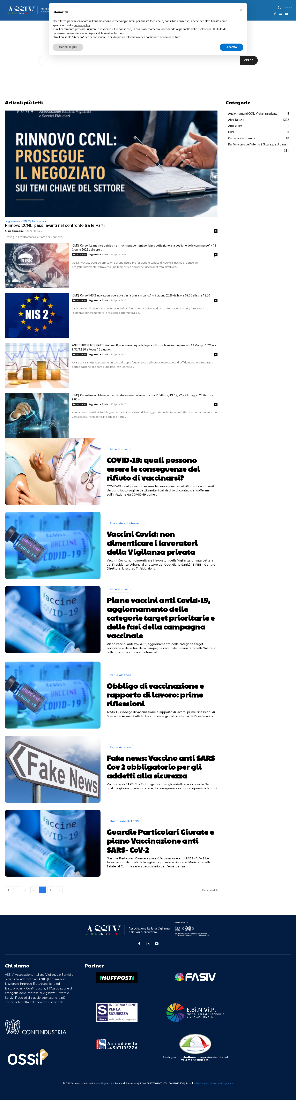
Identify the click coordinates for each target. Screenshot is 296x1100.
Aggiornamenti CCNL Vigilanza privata (26, 221)
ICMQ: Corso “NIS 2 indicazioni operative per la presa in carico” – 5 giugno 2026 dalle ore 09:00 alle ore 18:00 (141, 295)
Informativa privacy (222, 1083)
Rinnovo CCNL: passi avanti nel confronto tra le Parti (55, 225)
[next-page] (59, 890)
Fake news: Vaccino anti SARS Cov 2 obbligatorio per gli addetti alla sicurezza (161, 767)
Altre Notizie (119, 449)
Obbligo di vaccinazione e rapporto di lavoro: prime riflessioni (155, 694)
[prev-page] (8, 890)
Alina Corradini (14, 230)
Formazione (79, 254)
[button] (280, 7)
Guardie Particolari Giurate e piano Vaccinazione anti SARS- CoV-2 (160, 840)
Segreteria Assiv (98, 254)
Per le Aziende (120, 675)
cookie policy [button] (82, 25)
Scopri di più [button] (68, 47)
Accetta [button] (231, 47)
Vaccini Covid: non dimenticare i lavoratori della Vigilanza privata (152, 543)
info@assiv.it (201, 1083)
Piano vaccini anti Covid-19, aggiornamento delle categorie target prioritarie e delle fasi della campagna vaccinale (161, 618)
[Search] (249, 60)
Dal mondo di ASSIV (124, 821)
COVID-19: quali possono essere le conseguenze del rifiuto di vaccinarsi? (153, 469)
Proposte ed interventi (126, 523)
